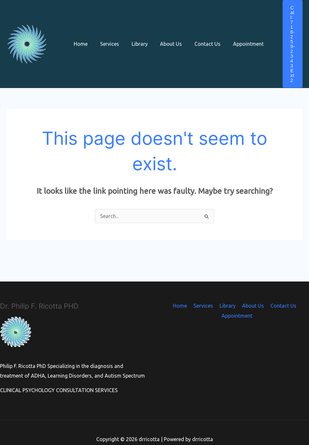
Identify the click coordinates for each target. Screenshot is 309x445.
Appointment (236, 35)
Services (106, 35)
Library (134, 35)
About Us (163, 35)
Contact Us (198, 35)
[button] (286, 35)
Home (80, 35)
